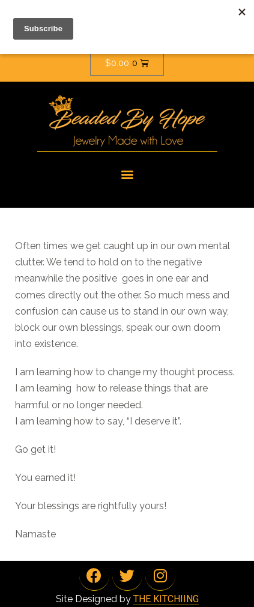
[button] (127, 174)
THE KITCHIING (166, 599)
